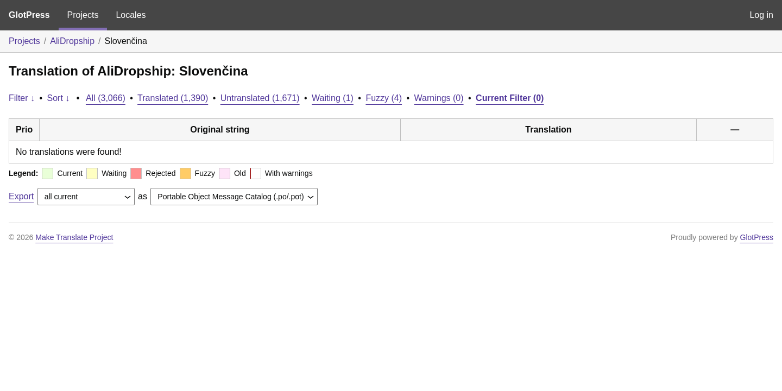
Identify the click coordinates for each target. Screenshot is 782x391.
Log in (761, 15)
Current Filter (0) (510, 98)
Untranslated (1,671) (260, 98)
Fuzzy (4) (383, 98)
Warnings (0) (439, 98)
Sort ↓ (58, 98)
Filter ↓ (22, 98)
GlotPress (29, 15)
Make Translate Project (74, 237)
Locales (131, 15)
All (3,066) (105, 98)
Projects (83, 15)
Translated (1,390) (172, 98)
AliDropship (72, 41)
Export (21, 196)
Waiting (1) (333, 98)
